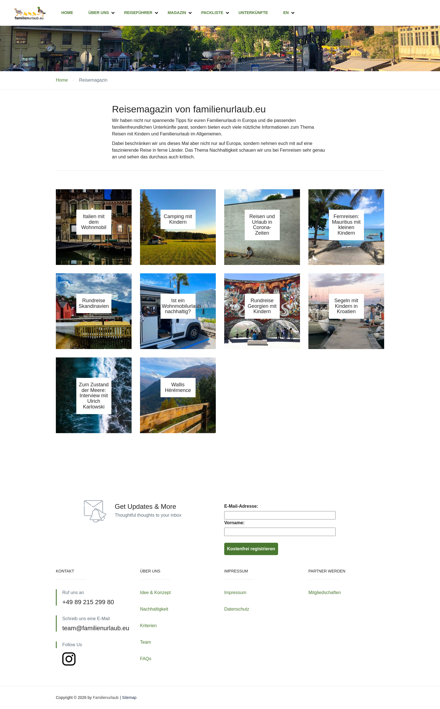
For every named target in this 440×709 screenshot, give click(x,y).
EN (285, 12)
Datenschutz (236, 609)
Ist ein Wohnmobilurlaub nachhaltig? (181, 306)
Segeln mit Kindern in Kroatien (346, 306)
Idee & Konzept (155, 592)
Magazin (177, 12)
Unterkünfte (253, 12)
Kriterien (148, 625)
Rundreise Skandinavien (94, 303)
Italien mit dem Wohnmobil (93, 222)
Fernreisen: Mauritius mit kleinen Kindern (346, 225)
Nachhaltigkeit (154, 609)
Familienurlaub (106, 697)
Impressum (235, 592)
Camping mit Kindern (178, 219)
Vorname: (234, 522)
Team (145, 642)
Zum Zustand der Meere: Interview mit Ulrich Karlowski (94, 396)
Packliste (212, 12)
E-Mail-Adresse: (241, 506)
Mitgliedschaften (324, 592)
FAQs (145, 658)
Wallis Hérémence (178, 387)
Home (67, 12)
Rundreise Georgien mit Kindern (261, 306)
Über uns (98, 12)
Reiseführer (138, 12)
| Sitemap (128, 697)
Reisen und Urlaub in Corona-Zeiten (262, 225)
